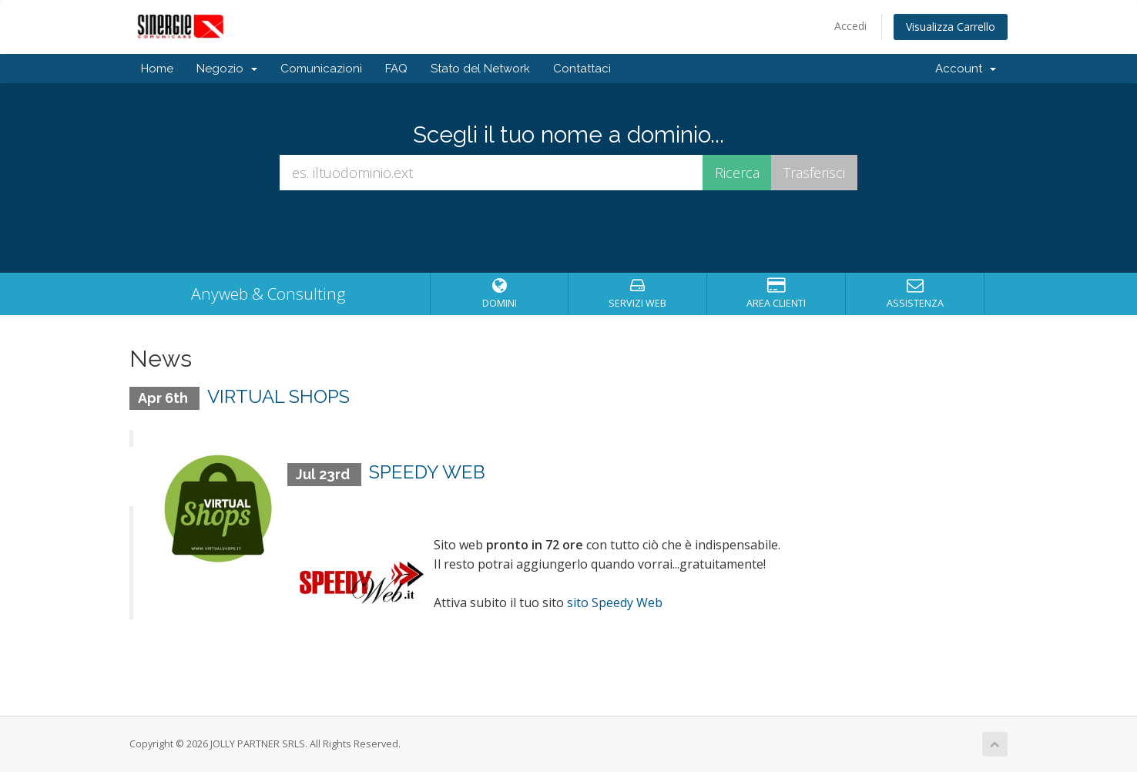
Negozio (226, 69)
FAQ (396, 69)
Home (157, 69)
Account (965, 69)
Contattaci (582, 69)
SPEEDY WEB (427, 472)
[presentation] (568, 232)
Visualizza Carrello (950, 26)
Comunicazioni (321, 69)
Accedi (850, 25)
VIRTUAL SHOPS (278, 396)
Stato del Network (480, 69)
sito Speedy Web (614, 602)
